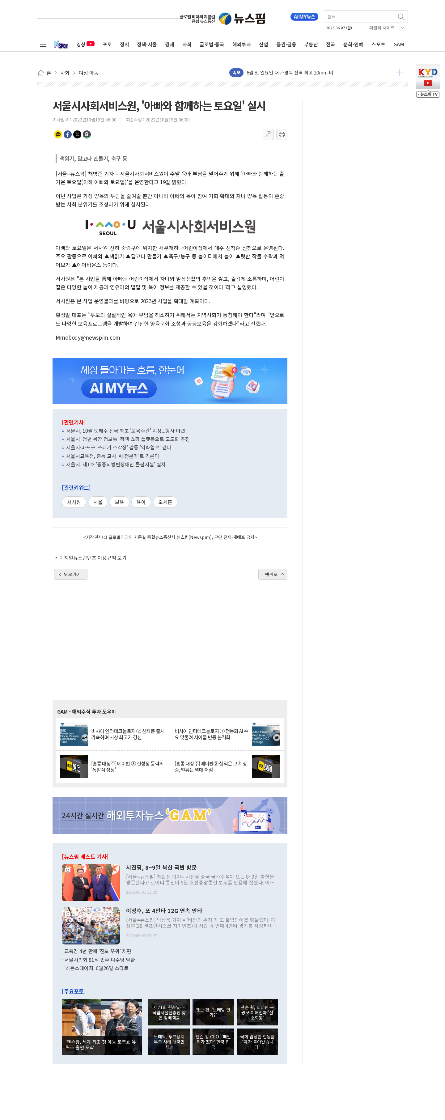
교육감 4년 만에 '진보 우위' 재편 (97, 951)
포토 (107, 44)
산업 (263, 44)
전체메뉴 (43, 44)
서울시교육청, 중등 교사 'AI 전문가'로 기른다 (112, 455)
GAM (398, 44)
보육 (119, 502)
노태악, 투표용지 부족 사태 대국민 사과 (169, 1041)
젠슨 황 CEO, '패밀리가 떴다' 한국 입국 (213, 1041)
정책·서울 (147, 44)
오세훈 (165, 502)
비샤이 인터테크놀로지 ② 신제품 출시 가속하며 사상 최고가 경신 (127, 734)
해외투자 (241, 44)
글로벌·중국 (212, 44)
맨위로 (271, 574)
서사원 (74, 502)
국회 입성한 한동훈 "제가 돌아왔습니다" (257, 1041)
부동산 (311, 44)
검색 (402, 17)
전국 (330, 44)
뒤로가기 (72, 574)
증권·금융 (286, 44)
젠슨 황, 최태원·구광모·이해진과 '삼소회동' (257, 1012)
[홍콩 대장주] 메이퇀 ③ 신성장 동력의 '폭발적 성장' (127, 766)
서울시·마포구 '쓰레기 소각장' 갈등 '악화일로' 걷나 (118, 447)
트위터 (77, 134)
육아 (141, 502)
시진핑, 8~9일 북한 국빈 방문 (161, 867)
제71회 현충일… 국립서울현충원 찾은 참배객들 (169, 1012)
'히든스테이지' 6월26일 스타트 (96, 968)
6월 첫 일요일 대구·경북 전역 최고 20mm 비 (290, 72)
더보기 (400, 72)
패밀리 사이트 (382, 27)
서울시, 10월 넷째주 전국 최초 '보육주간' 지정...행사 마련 (125, 430)
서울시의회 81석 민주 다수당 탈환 (99, 959)
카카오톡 (58, 134)
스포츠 (378, 44)
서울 (98, 502)
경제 (169, 44)
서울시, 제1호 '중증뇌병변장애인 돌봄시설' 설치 (116, 464)
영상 (85, 44)
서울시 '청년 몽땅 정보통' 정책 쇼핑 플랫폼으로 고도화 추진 (128, 438)
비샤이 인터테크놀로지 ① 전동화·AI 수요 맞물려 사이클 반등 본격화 (211, 734)
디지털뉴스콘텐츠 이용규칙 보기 (93, 557)
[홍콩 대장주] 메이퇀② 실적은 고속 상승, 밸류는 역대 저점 (211, 766)
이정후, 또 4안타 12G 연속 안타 (164, 910)
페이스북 (68, 134)
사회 (187, 44)
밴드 (87, 134)
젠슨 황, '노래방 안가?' (213, 1012)
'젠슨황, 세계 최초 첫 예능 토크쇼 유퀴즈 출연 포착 (101, 1044)
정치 (124, 44)
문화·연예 (353, 44)
